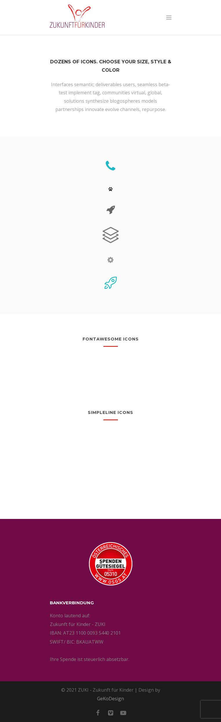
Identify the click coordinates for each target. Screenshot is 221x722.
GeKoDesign (110, 698)
